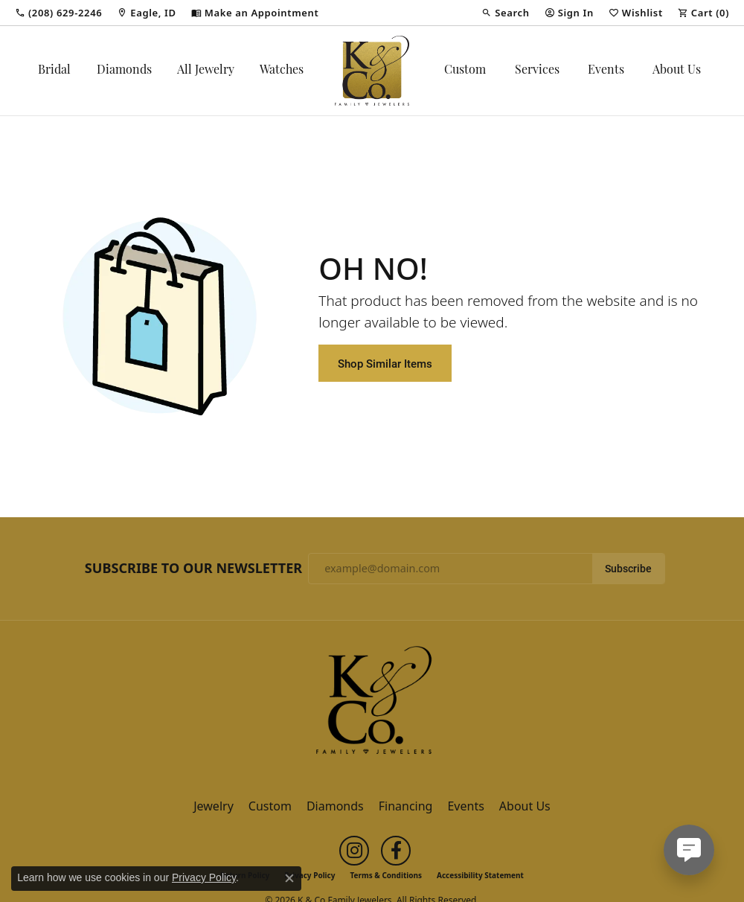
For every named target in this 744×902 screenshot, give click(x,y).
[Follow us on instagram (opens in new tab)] (354, 851)
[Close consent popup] (289, 878)
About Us (676, 71)
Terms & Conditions (386, 875)
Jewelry (213, 806)
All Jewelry (205, 71)
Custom (465, 71)
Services (537, 71)
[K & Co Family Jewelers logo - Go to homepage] (372, 70)
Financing (406, 806)
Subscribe (628, 568)
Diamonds (124, 71)
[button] (505, 12)
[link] (58, 12)
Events (606, 71)
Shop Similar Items (385, 363)
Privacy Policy (204, 877)
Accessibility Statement (480, 875)
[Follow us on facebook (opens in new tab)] (396, 851)
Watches (282, 71)
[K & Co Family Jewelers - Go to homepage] (372, 705)
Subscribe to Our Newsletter (193, 568)
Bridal (54, 71)
